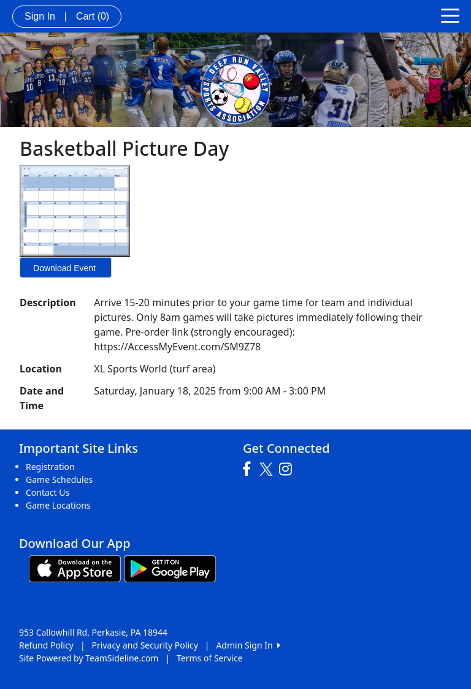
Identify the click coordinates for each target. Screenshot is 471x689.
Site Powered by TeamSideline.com (88, 658)
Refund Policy (46, 645)
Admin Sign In (248, 645)
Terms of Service (210, 658)
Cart (92, 16)
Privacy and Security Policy (145, 645)
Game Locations (58, 505)
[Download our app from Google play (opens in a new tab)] (170, 568)
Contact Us (47, 492)
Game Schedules (59, 479)
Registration (50, 466)
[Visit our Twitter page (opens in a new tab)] (267, 469)
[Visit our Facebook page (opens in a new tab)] (249, 469)
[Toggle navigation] (450, 14)
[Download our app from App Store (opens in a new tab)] (75, 568)
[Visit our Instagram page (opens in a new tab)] (288, 469)
